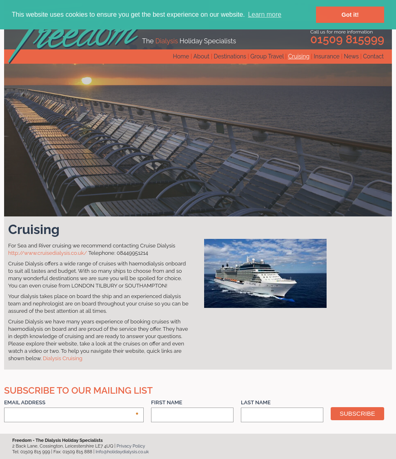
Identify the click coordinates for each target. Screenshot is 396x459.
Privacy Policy (131, 446)
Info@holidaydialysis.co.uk (122, 452)
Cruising (299, 56)
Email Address (71, 402)
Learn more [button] (264, 14)
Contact (373, 56)
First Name (166, 402)
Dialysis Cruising (62, 358)
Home (181, 56)
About (201, 56)
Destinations (230, 56)
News (351, 56)
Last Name (256, 402)
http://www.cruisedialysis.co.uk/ (47, 253)
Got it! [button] (350, 14)
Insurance (327, 56)
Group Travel (267, 56)
